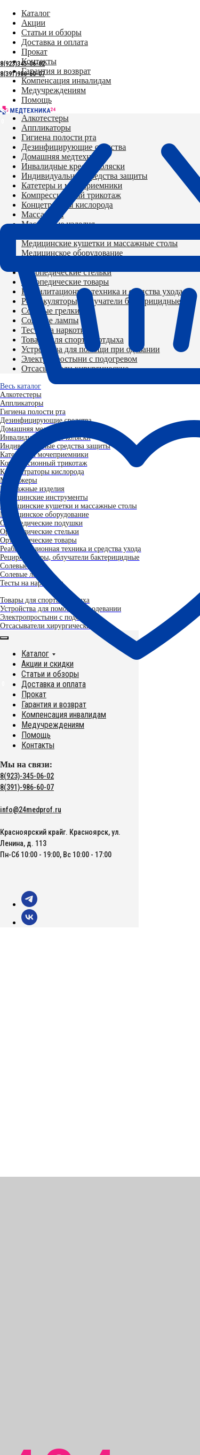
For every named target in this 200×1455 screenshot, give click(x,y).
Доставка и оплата (53, 684)
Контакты (37, 745)
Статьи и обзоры (50, 674)
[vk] (29, 922)
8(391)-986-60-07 (27, 787)
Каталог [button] (35, 654)
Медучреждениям (52, 725)
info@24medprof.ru (30, 809)
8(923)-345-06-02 (27, 776)
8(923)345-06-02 (22, 63)
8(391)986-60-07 (22, 74)
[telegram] (29, 904)
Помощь (36, 735)
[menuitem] (56, 70)
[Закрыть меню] (4, 637)
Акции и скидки (47, 664)
